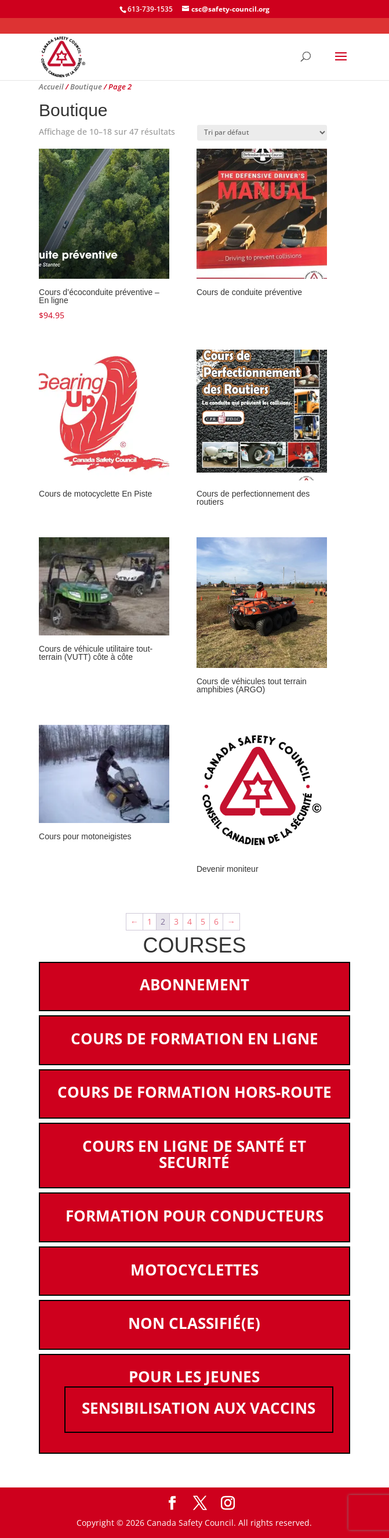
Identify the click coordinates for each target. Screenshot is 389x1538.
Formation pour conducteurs (194, 1215)
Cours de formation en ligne (194, 1038)
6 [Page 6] (216, 921)
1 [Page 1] (149, 921)
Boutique (86, 86)
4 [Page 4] (189, 921)
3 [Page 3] (176, 921)
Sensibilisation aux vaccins (198, 1407)
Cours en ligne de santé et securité (194, 1154)
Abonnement (194, 984)
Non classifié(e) (194, 1323)
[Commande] (262, 133)
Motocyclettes (194, 1269)
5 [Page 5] (203, 921)
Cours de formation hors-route (194, 1091)
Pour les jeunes (194, 1376)
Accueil (51, 86)
